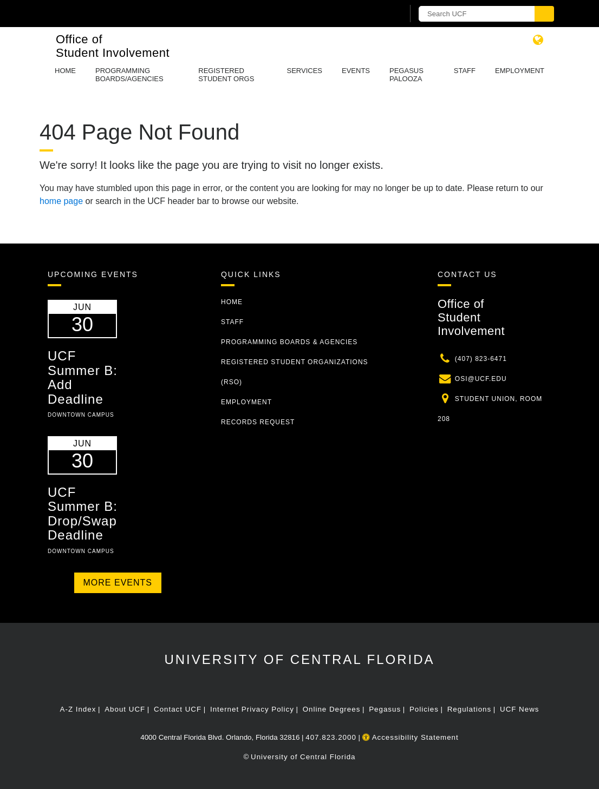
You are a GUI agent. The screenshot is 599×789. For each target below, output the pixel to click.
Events (356, 71)
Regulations (469, 709)
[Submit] (544, 14)
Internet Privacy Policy (252, 709)
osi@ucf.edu (481, 379)
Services (304, 71)
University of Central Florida (299, 659)
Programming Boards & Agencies (289, 342)
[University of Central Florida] (125, 13)
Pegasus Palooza (406, 75)
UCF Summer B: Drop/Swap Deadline (83, 513)
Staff (465, 71)
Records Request (258, 422)
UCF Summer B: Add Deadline (83, 377)
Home (65, 71)
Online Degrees (332, 709)
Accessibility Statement (410, 737)
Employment (519, 71)
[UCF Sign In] (368, 14)
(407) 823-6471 (481, 359)
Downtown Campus (81, 415)
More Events (117, 582)
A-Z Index (78, 709)
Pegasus (385, 709)
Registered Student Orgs (226, 75)
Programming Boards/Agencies (129, 75)
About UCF (125, 709)
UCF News (519, 709)
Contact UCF (177, 709)
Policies (424, 709)
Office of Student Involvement (113, 46)
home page (61, 201)
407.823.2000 (330, 737)
